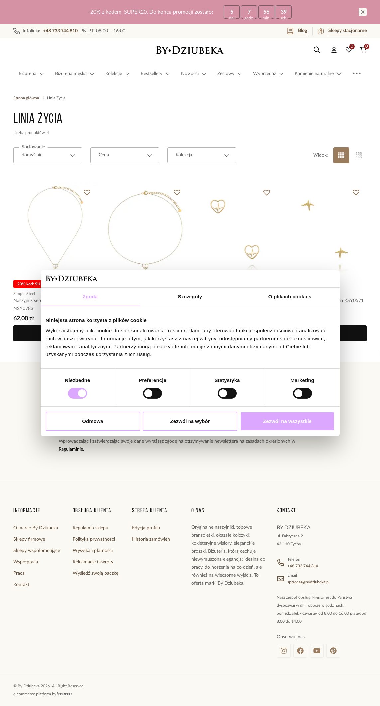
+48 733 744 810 (302, 566)
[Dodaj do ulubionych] (87, 193)
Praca (19, 573)
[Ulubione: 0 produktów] (348, 50)
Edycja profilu (146, 528)
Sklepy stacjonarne (342, 31)
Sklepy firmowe (29, 539)
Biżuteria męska (75, 73)
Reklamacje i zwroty (93, 562)
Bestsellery (155, 73)
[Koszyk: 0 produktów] (363, 50)
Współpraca (25, 562)
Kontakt (21, 584)
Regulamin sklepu (90, 528)
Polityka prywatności (94, 539)
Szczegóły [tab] (190, 296)
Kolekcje (117, 73)
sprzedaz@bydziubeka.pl (308, 582)
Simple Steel (24, 293)
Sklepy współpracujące (36, 550)
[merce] (64, 694)
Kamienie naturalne (318, 73)
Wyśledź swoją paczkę (95, 573)
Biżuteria (31, 73)
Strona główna (26, 98)
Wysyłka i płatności (93, 550)
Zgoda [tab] (90, 296)
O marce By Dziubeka (35, 528)
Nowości (194, 73)
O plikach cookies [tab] (289, 296)
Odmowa (92, 421)
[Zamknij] (363, 12)
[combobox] (47, 155)
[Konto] (334, 50)
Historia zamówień (151, 539)
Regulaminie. (71, 449)
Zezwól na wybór (190, 421)
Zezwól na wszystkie (287, 421)
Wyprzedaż (268, 73)
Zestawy (229, 73)
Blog (297, 31)
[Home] (190, 50)
